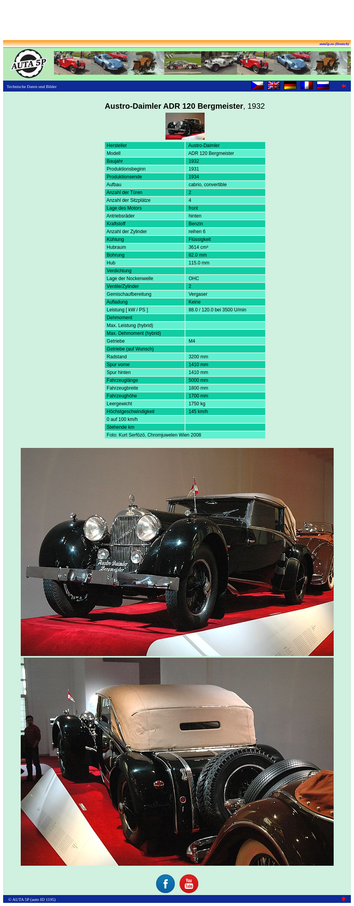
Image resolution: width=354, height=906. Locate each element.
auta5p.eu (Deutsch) (334, 44)
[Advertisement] (177, 20)
